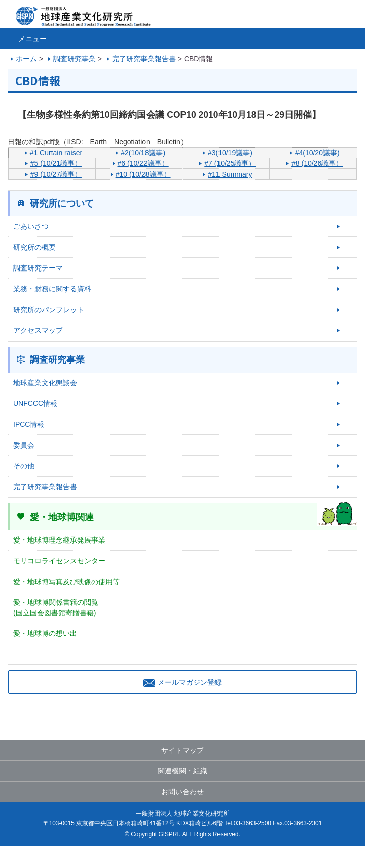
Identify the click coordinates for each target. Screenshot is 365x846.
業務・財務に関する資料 (52, 289)
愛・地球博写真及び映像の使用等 (66, 582)
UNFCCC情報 (35, 403)
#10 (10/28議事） (143, 174)
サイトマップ (182, 750)
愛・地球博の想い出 (45, 633)
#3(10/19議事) (230, 153)
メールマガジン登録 (182, 682)
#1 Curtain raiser (56, 153)
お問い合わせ (182, 792)
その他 (23, 466)
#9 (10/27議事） (56, 174)
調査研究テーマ (38, 268)
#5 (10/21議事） (56, 163)
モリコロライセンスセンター (59, 561)
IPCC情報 (28, 424)
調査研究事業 (57, 360)
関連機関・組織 (182, 771)
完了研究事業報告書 (45, 487)
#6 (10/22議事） (143, 163)
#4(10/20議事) (317, 153)
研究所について (62, 203)
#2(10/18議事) (143, 153)
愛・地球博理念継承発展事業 (59, 540)
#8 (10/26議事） (317, 163)
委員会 (23, 445)
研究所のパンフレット (48, 310)
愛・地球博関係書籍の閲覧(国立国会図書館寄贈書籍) (55, 607)
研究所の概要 (34, 247)
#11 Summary (230, 174)
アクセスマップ (38, 330)
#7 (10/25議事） (230, 163)
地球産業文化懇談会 (45, 383)
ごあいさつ (31, 226)
